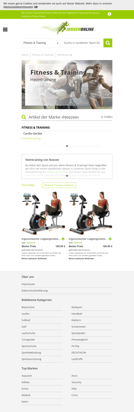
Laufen (26, 313)
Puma (25, 388)
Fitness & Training (42, 54)
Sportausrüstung (31, 359)
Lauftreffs (77, 359)
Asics (74, 375)
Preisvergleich (80, 339)
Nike (74, 388)
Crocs (75, 395)
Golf (24, 326)
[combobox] (41, 42)
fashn (25, 401)
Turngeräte (28, 339)
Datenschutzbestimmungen (18, 6)
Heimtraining (64, 54)
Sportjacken (78, 333)
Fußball (26, 320)
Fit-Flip (75, 346)
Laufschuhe (28, 333)
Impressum (28, 284)
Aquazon (27, 375)
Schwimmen (79, 326)
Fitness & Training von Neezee (59, 185)
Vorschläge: (28, 185)
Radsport (77, 307)
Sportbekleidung (31, 352)
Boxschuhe (28, 307)
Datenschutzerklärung (35, 290)
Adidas (26, 382)
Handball (77, 313)
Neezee (31, 242)
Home (25, 54)
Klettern (76, 320)
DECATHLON (79, 352)
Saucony (76, 382)
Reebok (26, 395)
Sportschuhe (29, 346)
